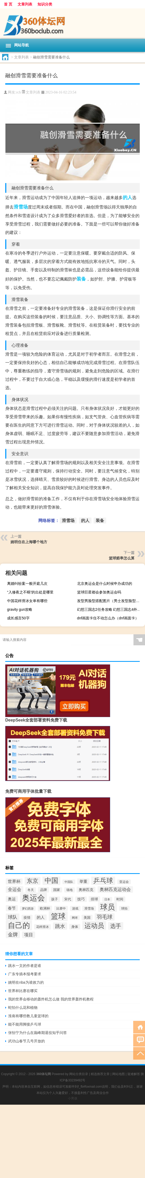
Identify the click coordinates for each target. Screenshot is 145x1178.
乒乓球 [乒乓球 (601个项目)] (103, 880)
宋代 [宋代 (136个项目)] (67, 899)
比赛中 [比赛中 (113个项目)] (61, 908)
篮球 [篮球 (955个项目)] (58, 916)
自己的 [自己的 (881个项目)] (19, 925)
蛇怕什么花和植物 (22, 1007)
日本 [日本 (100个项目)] (107, 899)
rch (18, 92)
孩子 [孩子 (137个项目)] (54, 899)
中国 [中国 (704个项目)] (51, 880)
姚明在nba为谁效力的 (26, 982)
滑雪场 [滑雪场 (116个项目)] (89, 908)
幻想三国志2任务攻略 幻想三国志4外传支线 (110, 609)
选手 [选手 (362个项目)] (115, 926)
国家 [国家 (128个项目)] (56, 890)
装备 (81, 279)
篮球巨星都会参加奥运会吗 (99, 592)
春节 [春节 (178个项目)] (12, 908)
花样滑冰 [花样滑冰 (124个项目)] (42, 927)
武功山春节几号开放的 (26, 1041)
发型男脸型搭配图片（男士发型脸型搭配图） (110, 601)
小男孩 (72, 1098)
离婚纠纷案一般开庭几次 (27, 583)
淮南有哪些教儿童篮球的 (28, 1016)
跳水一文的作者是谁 (24, 966)
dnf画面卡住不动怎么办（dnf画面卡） (108, 618)
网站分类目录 (78, 1074)
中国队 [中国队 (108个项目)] (69, 881)
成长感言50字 (18, 618)
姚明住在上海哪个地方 (28, 542)
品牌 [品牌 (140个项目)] (43, 890)
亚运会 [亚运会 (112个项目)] (124, 881)
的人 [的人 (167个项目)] (41, 917)
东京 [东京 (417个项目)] (32, 881)
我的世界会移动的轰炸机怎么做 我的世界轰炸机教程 (51, 999)
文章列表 (25, 4)
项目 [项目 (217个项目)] (28, 934)
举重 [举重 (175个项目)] (83, 881)
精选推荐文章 (100, 1074)
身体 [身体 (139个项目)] (74, 927)
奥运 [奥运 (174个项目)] (12, 899)
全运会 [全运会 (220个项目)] (14, 889)
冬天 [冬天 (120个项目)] (31, 890)
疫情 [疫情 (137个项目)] (27, 918)
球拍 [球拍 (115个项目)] (124, 908)
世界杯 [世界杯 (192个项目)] (14, 881)
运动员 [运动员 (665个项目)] (94, 925)
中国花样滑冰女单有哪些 (27, 601)
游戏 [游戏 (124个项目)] (75, 908)
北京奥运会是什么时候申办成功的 (104, 583)
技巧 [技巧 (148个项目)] (81, 899)
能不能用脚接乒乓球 (24, 1024)
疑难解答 (133, 1074)
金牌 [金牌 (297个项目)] (13, 934)
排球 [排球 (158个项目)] (94, 899)
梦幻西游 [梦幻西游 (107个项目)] (28, 908)
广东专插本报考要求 (24, 974)
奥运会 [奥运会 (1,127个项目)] (33, 897)
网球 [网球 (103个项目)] (75, 917)
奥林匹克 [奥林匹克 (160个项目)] (86, 890)
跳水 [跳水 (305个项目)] (60, 926)
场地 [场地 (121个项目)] (69, 890)
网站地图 (118, 1074)
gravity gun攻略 (19, 609)
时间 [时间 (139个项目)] (119, 899)
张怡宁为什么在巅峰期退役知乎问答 (37, 1033)
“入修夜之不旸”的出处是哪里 (30, 592)
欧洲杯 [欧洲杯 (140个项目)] (45, 908)
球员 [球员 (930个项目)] (107, 907)
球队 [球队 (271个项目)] (12, 917)
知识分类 (44, 4)
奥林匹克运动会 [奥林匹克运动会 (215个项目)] (115, 889)
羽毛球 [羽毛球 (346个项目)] (104, 917)
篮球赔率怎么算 (122, 558)
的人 (127, 197)
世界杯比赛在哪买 (22, 991)
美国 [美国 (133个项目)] (87, 918)
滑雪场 (21, 207)
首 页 (8, 4)
